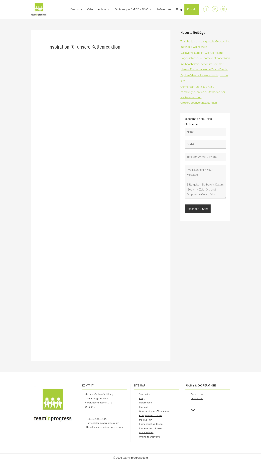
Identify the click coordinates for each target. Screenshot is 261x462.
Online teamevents (149, 437)
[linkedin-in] (216, 9)
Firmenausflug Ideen (151, 424)
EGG (193, 410)
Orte (90, 9)
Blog (179, 9)
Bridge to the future (150, 415)
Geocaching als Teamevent (154, 411)
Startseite (144, 394)
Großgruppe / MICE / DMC (131, 9)
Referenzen (164, 9)
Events (74, 9)
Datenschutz (198, 394)
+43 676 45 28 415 (97, 418)
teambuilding (146, 432)
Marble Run (145, 420)
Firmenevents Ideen (150, 428)
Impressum (197, 398)
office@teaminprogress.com (103, 423)
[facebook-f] (207, 9)
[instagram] (224, 9)
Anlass (102, 9)
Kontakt (191, 9)
